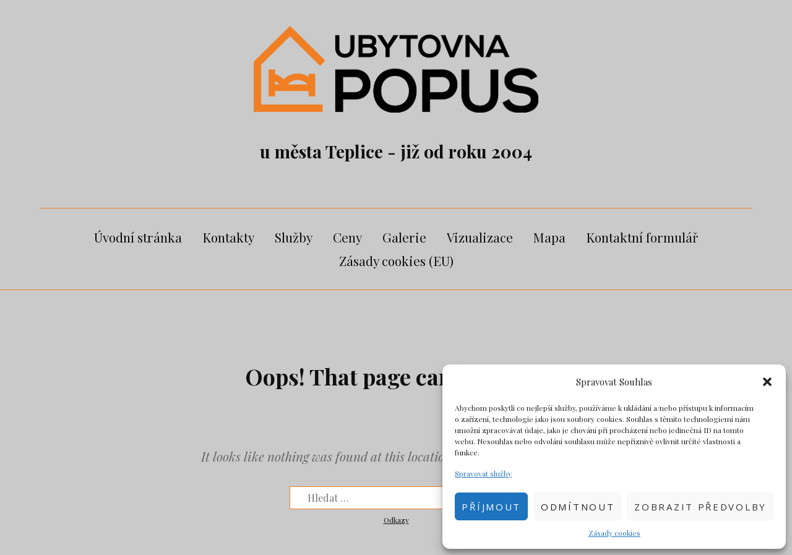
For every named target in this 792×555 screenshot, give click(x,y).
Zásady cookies (614, 533)
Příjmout (491, 507)
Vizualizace (480, 237)
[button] (767, 382)
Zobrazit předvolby (700, 507)
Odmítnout (577, 507)
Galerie (404, 237)
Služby (293, 237)
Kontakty (228, 237)
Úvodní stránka (138, 237)
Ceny (347, 237)
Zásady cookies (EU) (396, 260)
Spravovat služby (483, 473)
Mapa (549, 237)
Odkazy (396, 520)
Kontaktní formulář (642, 237)
